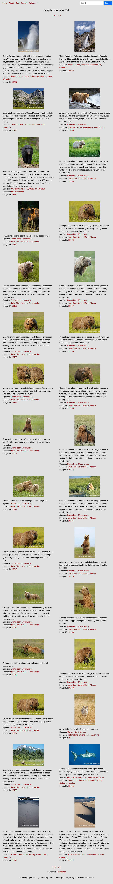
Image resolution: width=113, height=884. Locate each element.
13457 (14, 82)
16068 (71, 70)
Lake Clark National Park (78, 178)
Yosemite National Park (91, 65)
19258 (71, 632)
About (11, 3)
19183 (14, 306)
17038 (71, 130)
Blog (17, 3)
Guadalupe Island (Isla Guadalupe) (83, 780)
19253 (14, 628)
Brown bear (72, 124)
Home (4, 3)
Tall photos (61, 872)
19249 (71, 576)
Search (24, 3)
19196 (71, 351)
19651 (71, 738)
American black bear (19, 189)
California (63, 68)
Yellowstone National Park (41, 76)
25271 (14, 860)
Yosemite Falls (74, 65)
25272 (71, 860)
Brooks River (73, 127)
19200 (71, 408)
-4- (58, 16)
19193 (14, 357)
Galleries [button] (33, 3)
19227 (14, 509)
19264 (14, 733)
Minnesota (19, 192)
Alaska (102, 127)
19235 (71, 521)
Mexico (72, 783)
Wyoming (7, 79)
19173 (71, 240)
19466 (71, 786)
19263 (71, 688)
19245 (14, 569)
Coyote (70, 732)
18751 (14, 195)
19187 (71, 306)
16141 (14, 130)
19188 (14, 790)
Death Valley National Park (36, 854)
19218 (71, 470)
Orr (12, 192)
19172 (14, 244)
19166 (71, 181)
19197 (14, 402)
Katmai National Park (89, 127)
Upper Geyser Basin (20, 76)
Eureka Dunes (17, 854)
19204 (14, 454)
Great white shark (74, 777)
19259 (14, 675)
